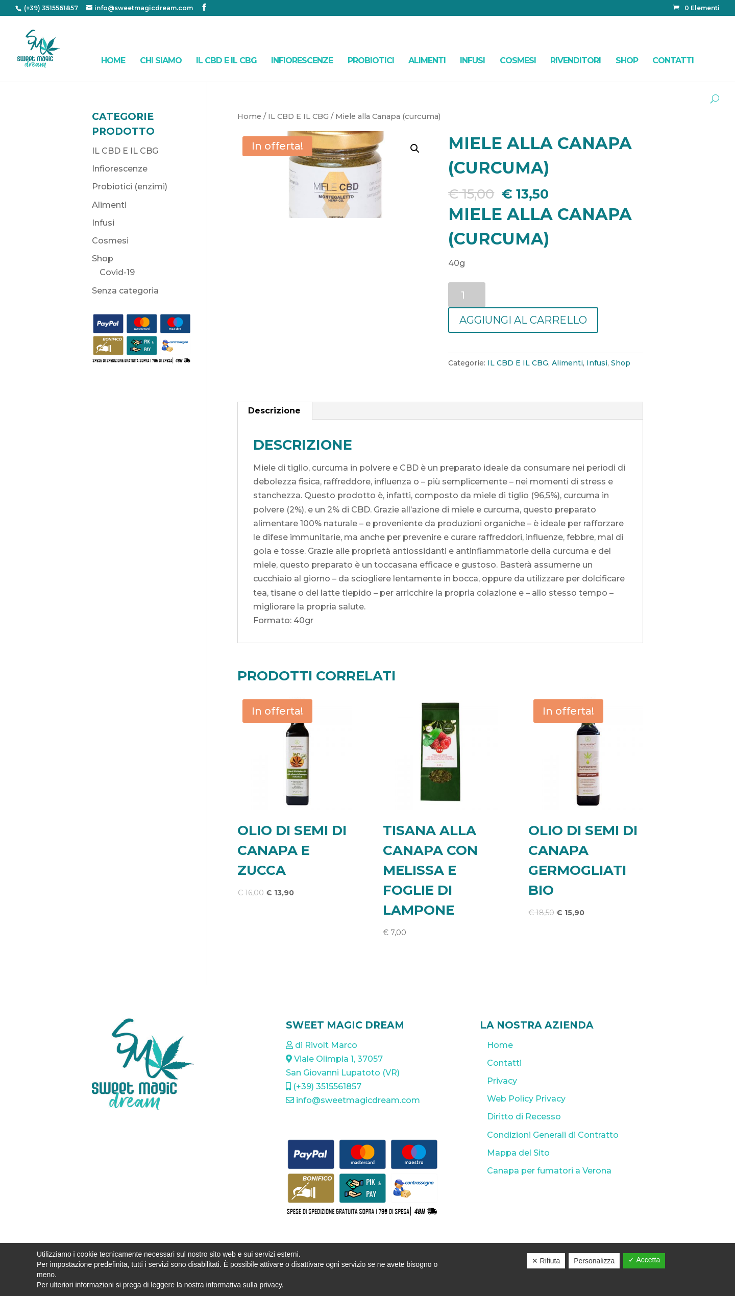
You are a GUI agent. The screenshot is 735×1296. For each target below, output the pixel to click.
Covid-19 (117, 272)
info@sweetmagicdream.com (353, 1100)
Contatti (673, 60)
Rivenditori (575, 60)
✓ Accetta (644, 1260)
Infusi (472, 60)
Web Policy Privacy (526, 1099)
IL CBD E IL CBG (226, 60)
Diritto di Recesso (524, 1116)
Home (113, 60)
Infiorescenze (302, 60)
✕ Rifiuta (546, 1261)
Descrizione (274, 410)
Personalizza (594, 1261)
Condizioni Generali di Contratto (553, 1135)
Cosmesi (518, 60)
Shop (627, 60)
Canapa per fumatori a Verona (549, 1171)
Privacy (502, 1081)
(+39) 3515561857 (50, 8)
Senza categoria (125, 291)
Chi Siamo (161, 60)
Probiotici (371, 60)
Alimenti (427, 60)
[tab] (274, 411)
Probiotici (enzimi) (129, 186)
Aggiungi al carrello (523, 320)
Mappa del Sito (518, 1153)
